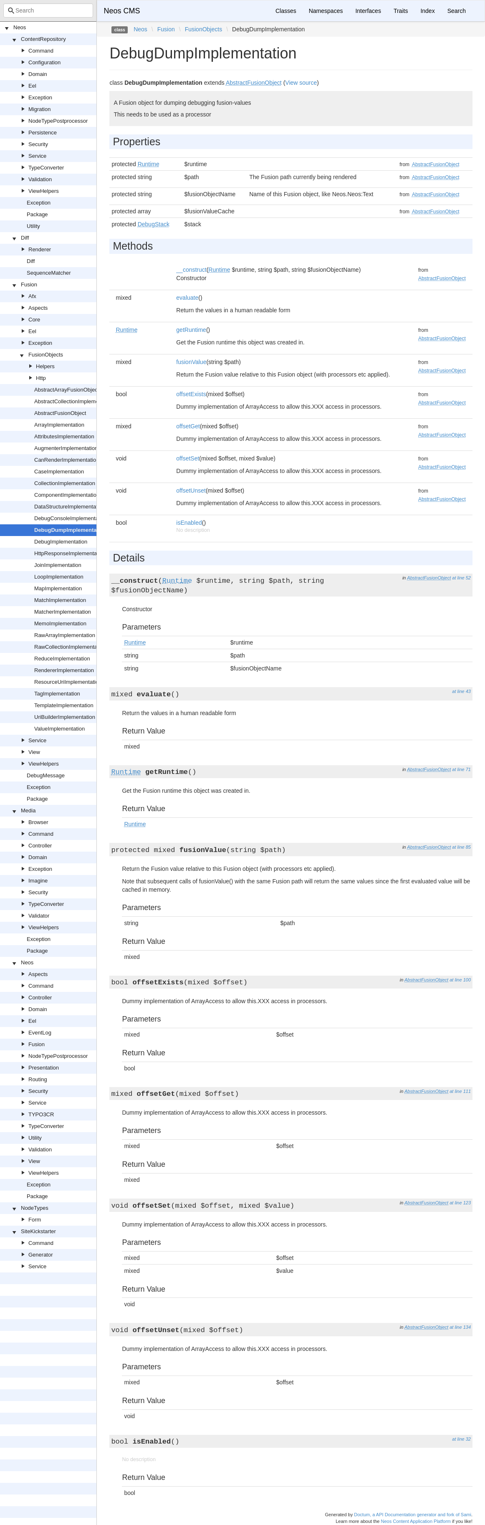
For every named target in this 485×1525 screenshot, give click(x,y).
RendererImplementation (64, 670)
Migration (39, 109)
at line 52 (461, 577)
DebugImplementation (60, 542)
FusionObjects (45, 355)
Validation (40, 179)
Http (41, 378)
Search (456, 11)
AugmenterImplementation (66, 448)
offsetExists (191, 394)
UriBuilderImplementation (64, 717)
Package (37, 214)
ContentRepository (43, 39)
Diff (25, 238)
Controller (40, 845)
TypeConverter (46, 167)
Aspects (38, 308)
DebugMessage (46, 775)
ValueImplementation (59, 729)
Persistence (42, 132)
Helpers (45, 366)
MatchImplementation (60, 600)
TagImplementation (57, 693)
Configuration (44, 62)
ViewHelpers (43, 191)
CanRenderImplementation (66, 460)
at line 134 (460, 1327)
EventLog (39, 1032)
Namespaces (326, 11)
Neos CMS (122, 11)
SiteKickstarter (38, 1231)
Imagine (38, 881)
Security (38, 144)
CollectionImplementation (64, 483)
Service (37, 156)
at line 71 (461, 769)
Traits (401, 11)
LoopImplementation (58, 577)
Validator (38, 916)
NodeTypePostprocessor (58, 121)
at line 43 (461, 691)
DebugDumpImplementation (70, 530)
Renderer (39, 249)
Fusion (29, 284)
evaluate (187, 297)
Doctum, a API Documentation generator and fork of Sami (412, 1514)
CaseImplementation (59, 471)
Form (34, 1219)
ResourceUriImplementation (67, 682)
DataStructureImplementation (69, 506)
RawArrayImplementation (64, 635)
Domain (37, 74)
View (34, 752)
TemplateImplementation (63, 705)
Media (28, 810)
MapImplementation (58, 588)
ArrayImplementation (59, 425)
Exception (40, 97)
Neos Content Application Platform (416, 1521)
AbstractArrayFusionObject (66, 390)
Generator (40, 1255)
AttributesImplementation (64, 436)
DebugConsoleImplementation (70, 518)
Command (40, 51)
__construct (191, 269)
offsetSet (187, 458)
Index (427, 11)
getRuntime (191, 329)
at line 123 (460, 1202)
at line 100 (460, 979)
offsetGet (188, 426)
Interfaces (368, 11)
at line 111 (460, 1091)
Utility (33, 226)
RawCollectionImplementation (70, 647)
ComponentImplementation (66, 495)
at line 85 (461, 847)
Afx (32, 296)
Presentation (43, 1068)
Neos (19, 27)
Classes (285, 11)
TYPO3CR (41, 1114)
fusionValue (191, 362)
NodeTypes (34, 1208)
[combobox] (48, 10)
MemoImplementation (60, 623)
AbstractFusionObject (60, 413)
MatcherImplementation (62, 612)
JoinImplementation (57, 565)
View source (301, 82)
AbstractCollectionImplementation (74, 401)
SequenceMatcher (49, 273)
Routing (37, 1079)
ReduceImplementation (62, 658)
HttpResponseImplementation (70, 553)
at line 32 (461, 1439)
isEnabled (189, 522)
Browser (38, 822)
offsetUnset (191, 490)
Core (34, 319)
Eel (32, 86)
